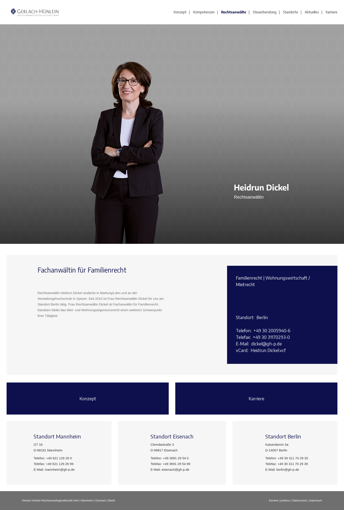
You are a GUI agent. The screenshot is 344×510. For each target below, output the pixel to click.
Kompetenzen (204, 12)
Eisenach (100, 500)
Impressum (315, 500)
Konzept (180, 12)
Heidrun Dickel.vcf (268, 350)
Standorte (290, 12)
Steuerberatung (264, 12)
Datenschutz (299, 500)
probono (285, 500)
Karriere (331, 12)
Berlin (111, 500)
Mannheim (87, 500)
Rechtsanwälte (233, 12)
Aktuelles (312, 12)
